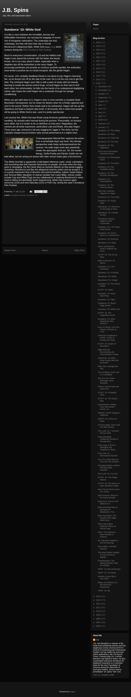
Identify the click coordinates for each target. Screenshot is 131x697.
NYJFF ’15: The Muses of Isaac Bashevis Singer (108, 484)
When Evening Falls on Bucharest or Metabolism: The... (107, 509)
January (102, 127)
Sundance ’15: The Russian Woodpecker (108, 174)
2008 (98, 619)
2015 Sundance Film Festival (37, 50)
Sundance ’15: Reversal (108, 239)
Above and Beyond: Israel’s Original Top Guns (107, 248)
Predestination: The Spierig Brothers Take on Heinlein (108, 563)
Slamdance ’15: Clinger (108, 280)
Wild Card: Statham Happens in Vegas (106, 192)
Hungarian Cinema (18, 195)
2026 (98, 42)
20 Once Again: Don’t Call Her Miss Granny (109, 426)
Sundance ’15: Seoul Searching (106, 294)
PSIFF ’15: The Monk (107, 573)
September (103, 98)
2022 (98, 57)
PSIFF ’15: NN (104, 591)
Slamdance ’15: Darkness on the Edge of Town (109, 208)
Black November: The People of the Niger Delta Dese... (107, 518)
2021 (98, 61)
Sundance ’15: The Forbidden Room (106, 168)
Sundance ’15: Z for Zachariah (106, 268)
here (52, 47)
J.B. (97, 640)
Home (45, 250)
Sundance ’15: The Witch (108, 163)
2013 (98, 600)
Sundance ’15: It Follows (108, 273)
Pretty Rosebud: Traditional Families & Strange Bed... (108, 439)
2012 (98, 604)
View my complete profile (103, 675)
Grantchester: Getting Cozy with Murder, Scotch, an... (107, 406)
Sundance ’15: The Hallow (109, 130)
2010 (98, 611)
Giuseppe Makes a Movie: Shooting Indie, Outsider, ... (109, 467)
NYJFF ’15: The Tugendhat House (106, 314)
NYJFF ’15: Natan (105, 290)
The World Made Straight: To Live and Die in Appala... (109, 554)
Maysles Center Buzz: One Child (107, 577)
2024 (98, 50)
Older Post (79, 250)
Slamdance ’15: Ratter (107, 276)
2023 (98, 53)
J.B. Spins (15, 10)
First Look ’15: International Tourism (108, 454)
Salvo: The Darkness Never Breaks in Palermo (107, 534)
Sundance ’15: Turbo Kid (108, 138)
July (100, 105)
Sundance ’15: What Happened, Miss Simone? (106, 321)
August (101, 101)
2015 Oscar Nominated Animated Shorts (107, 152)
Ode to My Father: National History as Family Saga (107, 526)
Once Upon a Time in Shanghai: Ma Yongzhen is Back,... (107, 447)
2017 (98, 76)
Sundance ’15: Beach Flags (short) (107, 304)
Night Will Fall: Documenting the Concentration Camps (108, 352)
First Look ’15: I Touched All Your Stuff (108, 432)
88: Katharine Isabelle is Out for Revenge (108, 541)
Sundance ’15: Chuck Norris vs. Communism (108, 234)
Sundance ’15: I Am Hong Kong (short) (109, 228)
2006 (98, 626)
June (100, 109)
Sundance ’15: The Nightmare (106, 146)
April (100, 116)
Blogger (72, 692)
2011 (98, 607)
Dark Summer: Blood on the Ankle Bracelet (108, 496)
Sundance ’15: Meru (106, 134)
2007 (98, 622)
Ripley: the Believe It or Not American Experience (107, 584)
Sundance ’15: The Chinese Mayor (106, 186)
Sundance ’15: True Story (108, 197)
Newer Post (9, 250)
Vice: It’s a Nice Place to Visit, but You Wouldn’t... (109, 460)
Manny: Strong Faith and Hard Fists (108, 387)
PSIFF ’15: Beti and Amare (109, 569)
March (101, 120)
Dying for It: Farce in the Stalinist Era (108, 502)
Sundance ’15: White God (109, 309)
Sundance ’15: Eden (106, 299)
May (100, 112)
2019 (98, 68)
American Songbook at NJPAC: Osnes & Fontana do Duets (107, 337)
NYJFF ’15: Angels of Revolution (107, 345)
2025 (98, 46)
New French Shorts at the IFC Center (109, 490)
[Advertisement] (44, 223)
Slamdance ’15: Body (107, 243)
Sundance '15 (31, 195)
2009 (98, 615)
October (102, 94)
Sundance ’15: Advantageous (105, 180)
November (103, 90)
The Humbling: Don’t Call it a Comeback (108, 373)
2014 (98, 596)
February (102, 124)
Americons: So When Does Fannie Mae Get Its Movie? (108, 360)
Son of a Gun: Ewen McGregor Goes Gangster (106, 380)
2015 (98, 83)
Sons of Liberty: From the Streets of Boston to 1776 (108, 329)
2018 (98, 72)
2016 (98, 79)
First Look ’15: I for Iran (107, 474)
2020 (98, 64)
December (103, 86)
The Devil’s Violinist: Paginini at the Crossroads (106, 221)
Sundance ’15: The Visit (108, 142)
